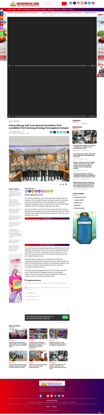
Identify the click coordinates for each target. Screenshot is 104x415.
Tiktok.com (58, 403)
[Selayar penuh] (94, 66)
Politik (58, 9)
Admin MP (15, 131)
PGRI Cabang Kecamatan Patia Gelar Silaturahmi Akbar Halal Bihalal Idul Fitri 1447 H (84, 155)
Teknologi (64, 9)
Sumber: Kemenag (84, 243)
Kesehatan (36, 9)
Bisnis (14, 9)
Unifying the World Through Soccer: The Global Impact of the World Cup (62, 12)
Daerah (19, 9)
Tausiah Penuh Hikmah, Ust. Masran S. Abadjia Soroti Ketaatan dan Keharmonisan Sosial (84, 147)
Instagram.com (41, 403)
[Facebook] (26, 191)
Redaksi (54, 407)
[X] (29, 191)
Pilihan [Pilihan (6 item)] (77, 205)
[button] (61, 184)
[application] (52, 42)
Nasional (43, 9)
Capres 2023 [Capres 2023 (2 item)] (79, 200)
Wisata (71, 9)
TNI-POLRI (16, 121)
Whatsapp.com (50, 403)
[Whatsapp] (48, 191)
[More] (51, 191)
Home (9, 9)
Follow (65, 318)
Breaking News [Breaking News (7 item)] (80, 197)
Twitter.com (65, 403)
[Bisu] (92, 66)
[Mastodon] (42, 191)
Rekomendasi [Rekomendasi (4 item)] (79, 208)
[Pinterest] (39, 191)
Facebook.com (32, 403)
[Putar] (9, 66)
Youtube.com (73, 403)
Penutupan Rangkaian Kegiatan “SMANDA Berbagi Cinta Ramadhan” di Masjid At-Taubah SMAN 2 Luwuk (84, 175)
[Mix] (45, 191)
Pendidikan (51, 9)
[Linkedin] (35, 191)
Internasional (27, 9)
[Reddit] (32, 191)
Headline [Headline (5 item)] (78, 203)
